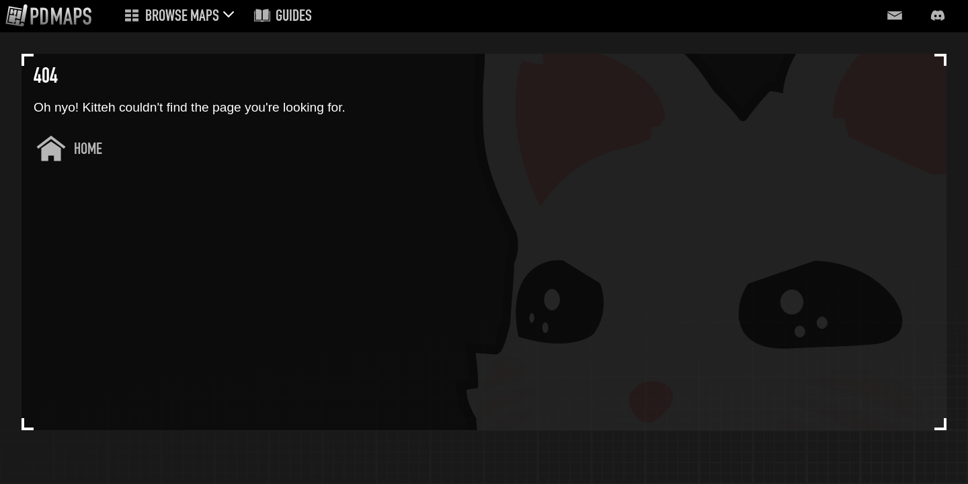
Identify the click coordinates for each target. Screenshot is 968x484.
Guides (294, 16)
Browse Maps (182, 16)
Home (88, 150)
